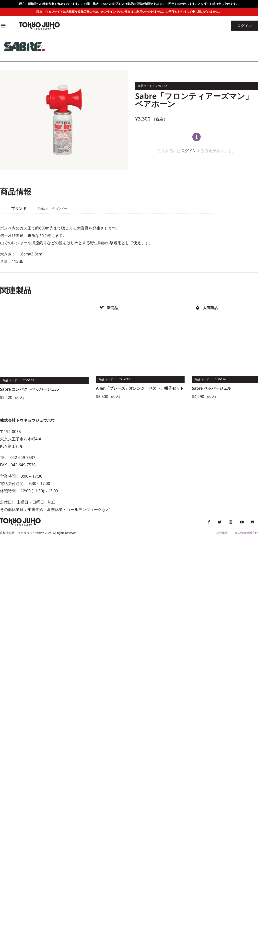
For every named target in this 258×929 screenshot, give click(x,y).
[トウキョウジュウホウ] (193, 465)
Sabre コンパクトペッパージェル (29, 389)
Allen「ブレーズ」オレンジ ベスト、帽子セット (140, 388)
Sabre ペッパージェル (211, 388)
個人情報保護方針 (246, 533)
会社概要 (222, 533)
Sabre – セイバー (52, 208)
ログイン (189, 150)
